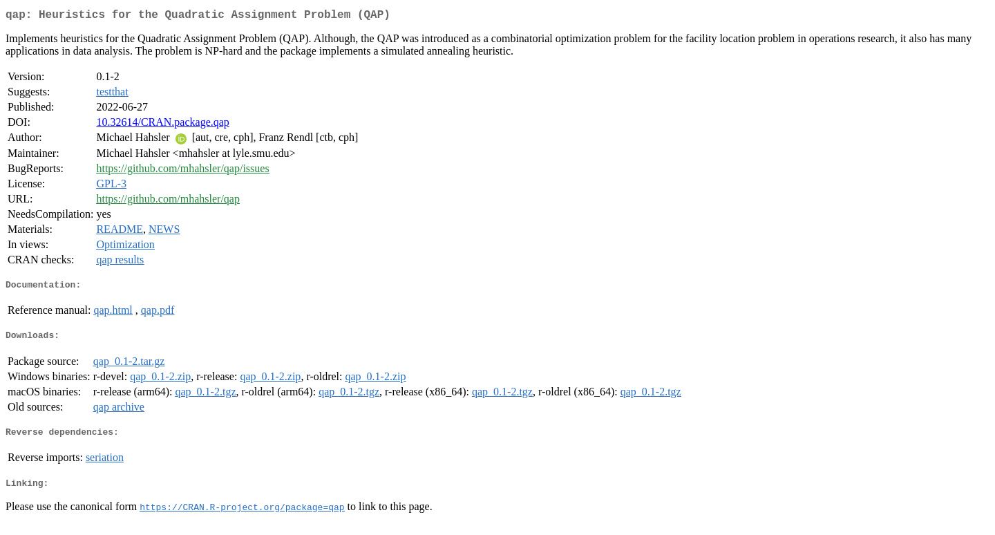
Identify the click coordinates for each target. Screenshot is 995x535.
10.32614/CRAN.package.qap (162, 125)
